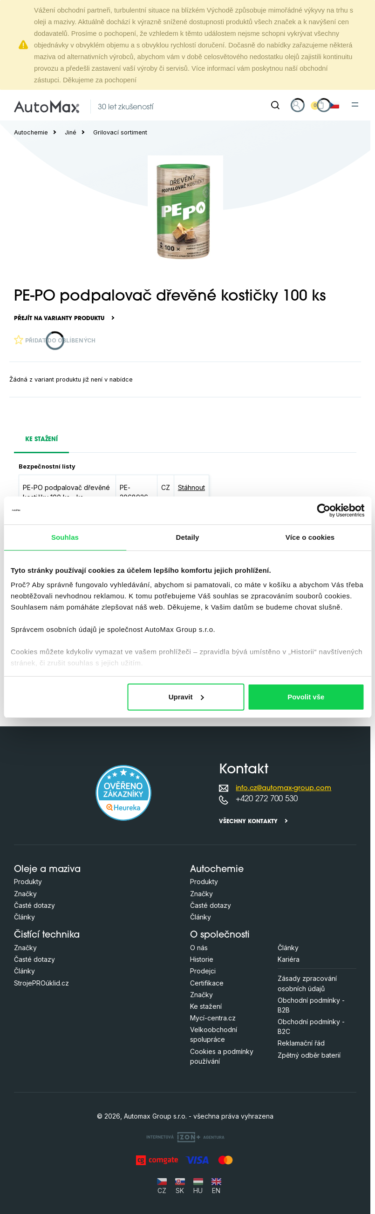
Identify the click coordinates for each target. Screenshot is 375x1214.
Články (24, 917)
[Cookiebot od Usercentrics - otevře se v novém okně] (323, 510)
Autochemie (31, 132)
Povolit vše (305, 697)
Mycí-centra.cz (213, 1018)
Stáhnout (191, 487)
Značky (25, 894)
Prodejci (203, 971)
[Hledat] (275, 105)
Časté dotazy (34, 905)
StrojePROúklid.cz (41, 983)
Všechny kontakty (248, 822)
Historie (201, 959)
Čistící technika (47, 935)
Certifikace (207, 983)
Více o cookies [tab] (310, 537)
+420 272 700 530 (267, 799)
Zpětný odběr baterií (309, 1055)
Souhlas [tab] (65, 537)
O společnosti (220, 935)
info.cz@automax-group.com (283, 788)
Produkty (28, 881)
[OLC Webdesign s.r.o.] (185, 1137)
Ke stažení (206, 1006)
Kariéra (289, 959)
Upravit (186, 697)
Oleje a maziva (47, 869)
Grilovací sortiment (120, 132)
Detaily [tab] (187, 537)
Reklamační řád (301, 1043)
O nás (199, 948)
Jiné (70, 132)
